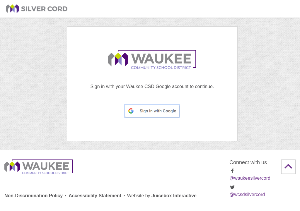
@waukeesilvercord (249, 175)
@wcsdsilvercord (247, 191)
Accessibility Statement (95, 195)
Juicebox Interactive (162, 195)
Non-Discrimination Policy (33, 195)
